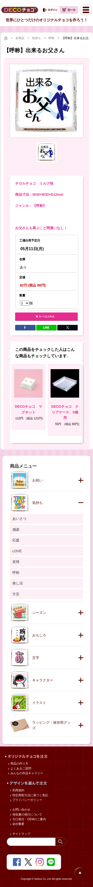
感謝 (15, 529)
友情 (15, 562)
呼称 (51, 38)
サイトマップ (21, 834)
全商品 (20, 38)
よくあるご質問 (20, 768)
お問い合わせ (21, 809)
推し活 (17, 583)
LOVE (17, 551)
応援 (15, 540)
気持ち (37, 38)
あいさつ (19, 519)
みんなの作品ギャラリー (26, 773)
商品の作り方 (19, 763)
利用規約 (18, 790)
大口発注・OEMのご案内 (29, 819)
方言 (15, 594)
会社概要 (18, 824)
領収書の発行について (27, 814)
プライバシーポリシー (27, 800)
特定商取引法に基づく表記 (30, 795)
